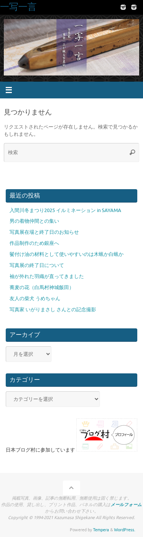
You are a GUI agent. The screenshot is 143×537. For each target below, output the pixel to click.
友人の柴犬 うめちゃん (35, 299)
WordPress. (124, 529)
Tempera (101, 529)
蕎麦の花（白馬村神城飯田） (42, 288)
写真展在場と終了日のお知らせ (44, 232)
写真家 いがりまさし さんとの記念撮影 (53, 310)
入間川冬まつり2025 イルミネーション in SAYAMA (65, 210)
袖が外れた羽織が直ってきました (47, 276)
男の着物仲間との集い (34, 221)
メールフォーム (126, 504)
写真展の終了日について (37, 265)
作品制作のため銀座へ (34, 243)
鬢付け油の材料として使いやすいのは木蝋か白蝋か (67, 254)
